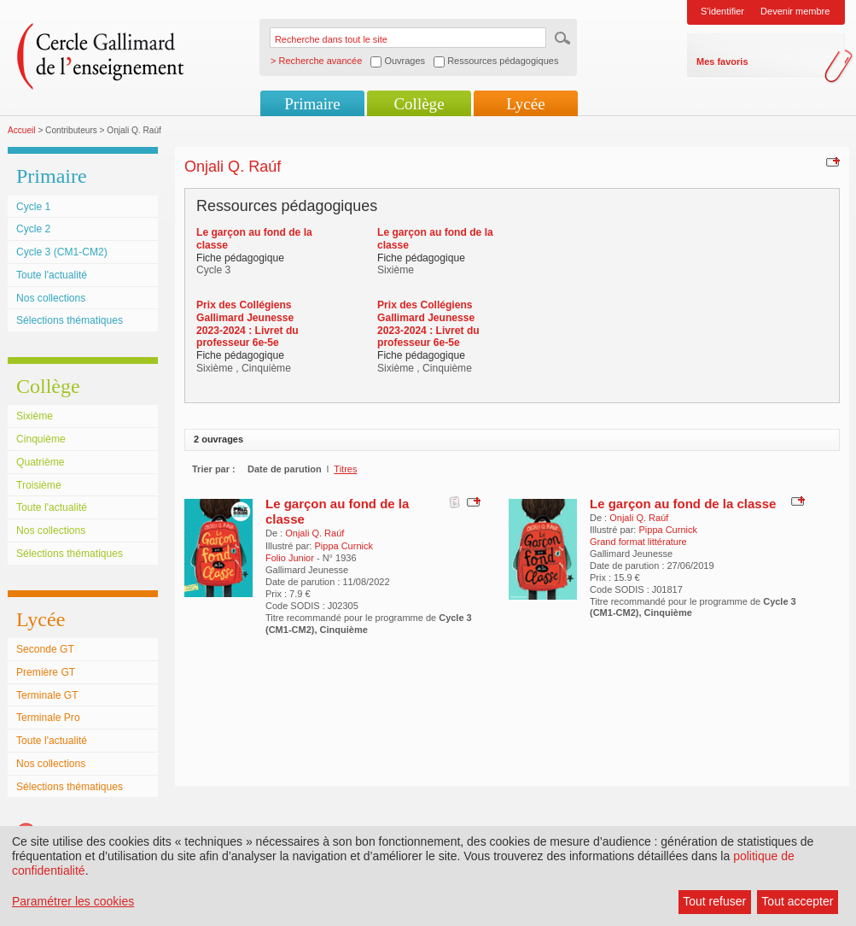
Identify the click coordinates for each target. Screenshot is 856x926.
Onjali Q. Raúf (314, 533)
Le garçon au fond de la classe (683, 503)
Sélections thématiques (69, 320)
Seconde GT (45, 649)
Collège (418, 104)
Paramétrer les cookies (73, 901)
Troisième (38, 485)
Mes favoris (722, 61)
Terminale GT (47, 695)
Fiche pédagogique (240, 258)
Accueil (22, 130)
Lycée (525, 104)
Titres (345, 469)
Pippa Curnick (343, 546)
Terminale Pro (48, 718)
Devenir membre (795, 11)
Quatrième (40, 462)
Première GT (45, 672)
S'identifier (722, 11)
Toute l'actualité (51, 275)
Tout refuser (714, 901)
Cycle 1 (33, 207)
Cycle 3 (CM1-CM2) (62, 252)
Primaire (312, 104)
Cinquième (41, 439)
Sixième (34, 416)
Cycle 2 (33, 229)
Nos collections (50, 298)
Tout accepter (797, 901)
